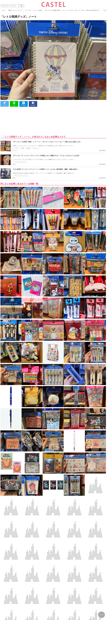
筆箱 (23, 148)
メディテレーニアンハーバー (20, 175)
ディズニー (16, 148)
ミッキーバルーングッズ (19, 162)
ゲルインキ (35, 148)
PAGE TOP (101, 614)
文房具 (28, 148)
